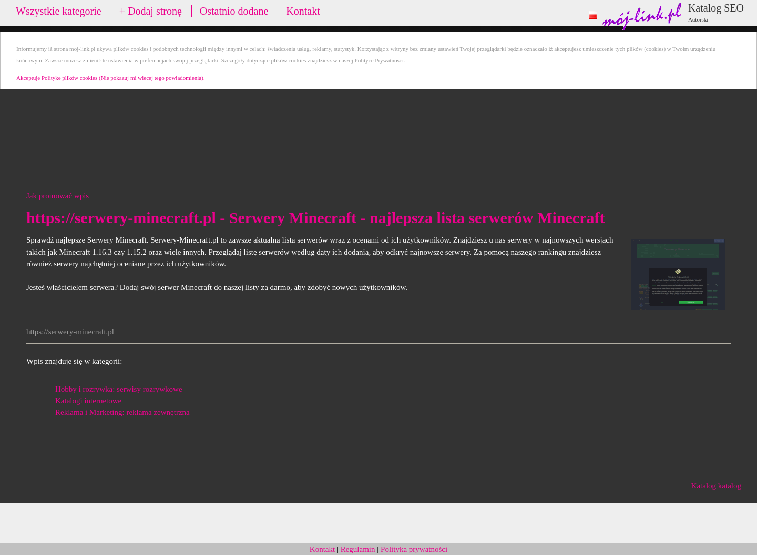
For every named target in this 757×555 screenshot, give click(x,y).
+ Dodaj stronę (150, 11)
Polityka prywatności (414, 549)
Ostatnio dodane (234, 11)
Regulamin (358, 549)
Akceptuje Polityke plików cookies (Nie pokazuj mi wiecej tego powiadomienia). (110, 78)
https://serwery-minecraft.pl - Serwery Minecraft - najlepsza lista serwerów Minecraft (315, 217)
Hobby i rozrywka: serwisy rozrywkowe (118, 389)
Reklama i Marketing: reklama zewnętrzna (122, 412)
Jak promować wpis (57, 196)
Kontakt (303, 11)
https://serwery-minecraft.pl (70, 332)
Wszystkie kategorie (58, 11)
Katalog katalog (716, 485)
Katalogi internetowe (88, 400)
